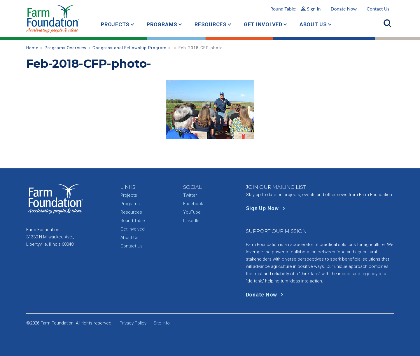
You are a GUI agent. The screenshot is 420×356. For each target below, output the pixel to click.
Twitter (190, 195)
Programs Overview (66, 48)
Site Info (161, 323)
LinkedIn (191, 220)
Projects (115, 24)
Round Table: (295, 8)
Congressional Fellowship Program (129, 48)
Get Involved (263, 24)
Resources (211, 24)
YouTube (192, 212)
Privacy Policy (133, 323)
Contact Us (378, 8)
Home (32, 48)
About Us (313, 24)
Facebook (193, 203)
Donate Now (343, 8)
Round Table (132, 220)
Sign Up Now (267, 208)
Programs (162, 24)
